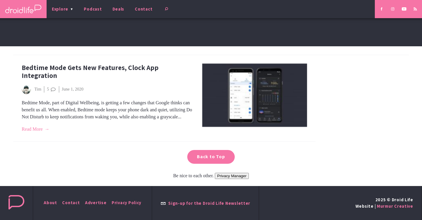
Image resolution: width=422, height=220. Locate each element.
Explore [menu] (60, 9)
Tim (31, 89)
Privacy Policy (126, 202)
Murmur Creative (395, 206)
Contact (143, 9)
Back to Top (211, 157)
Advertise (96, 202)
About (50, 202)
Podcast (93, 9)
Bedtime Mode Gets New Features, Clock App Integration (90, 71)
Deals (119, 9)
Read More (32, 129)
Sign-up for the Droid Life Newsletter (205, 203)
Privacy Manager (231, 176)
